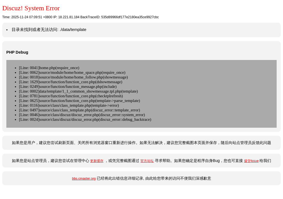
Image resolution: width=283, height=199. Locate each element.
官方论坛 (147, 161)
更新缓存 (96, 161)
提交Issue (251, 161)
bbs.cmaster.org (83, 178)
